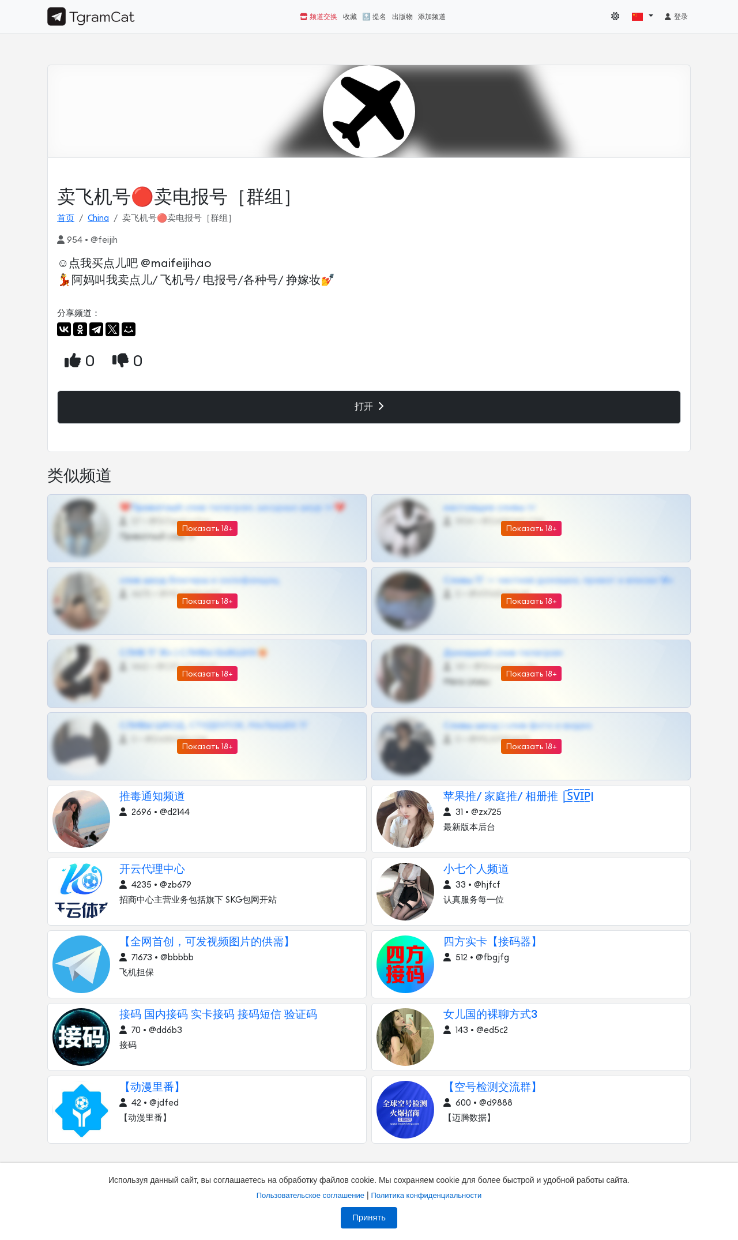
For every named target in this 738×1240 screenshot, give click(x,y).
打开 (369, 406)
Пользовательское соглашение (310, 1195)
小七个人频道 (476, 869)
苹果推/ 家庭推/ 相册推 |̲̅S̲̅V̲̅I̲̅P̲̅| (518, 796)
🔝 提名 (374, 16)
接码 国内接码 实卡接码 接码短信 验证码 (218, 1014)
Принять (369, 1217)
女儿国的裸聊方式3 (490, 1014)
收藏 (350, 16)
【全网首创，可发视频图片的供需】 (207, 942)
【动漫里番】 (152, 1087)
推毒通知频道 (152, 796)
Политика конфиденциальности (426, 1195)
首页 (65, 218)
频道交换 (318, 16)
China (98, 218)
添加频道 (432, 16)
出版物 (402, 16)
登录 (676, 16)
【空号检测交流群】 (492, 1087)
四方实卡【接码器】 (492, 942)
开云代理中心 (152, 869)
